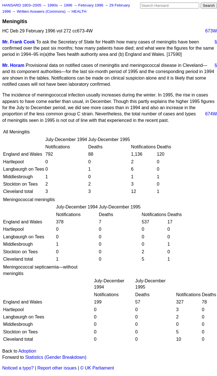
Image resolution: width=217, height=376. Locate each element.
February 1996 (91, 5)
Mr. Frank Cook (18, 41)
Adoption (27, 351)
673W (211, 30)
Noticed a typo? (18, 368)
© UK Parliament (97, 368)
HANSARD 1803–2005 (21, 5)
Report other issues (57, 368)
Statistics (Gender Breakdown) (55, 357)
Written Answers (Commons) (42, 11)
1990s (53, 5)
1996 (68, 5)
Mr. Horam (13, 65)
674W (211, 113)
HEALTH (78, 11)
